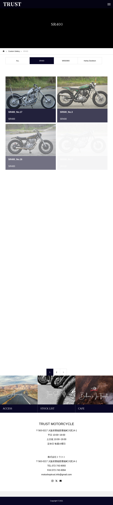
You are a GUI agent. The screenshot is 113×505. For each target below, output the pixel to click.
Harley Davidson (90, 61)
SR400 (11, 119)
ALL (17, 61)
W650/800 (66, 61)
